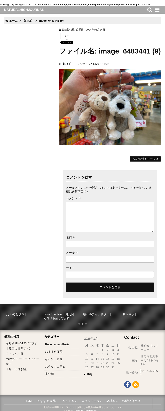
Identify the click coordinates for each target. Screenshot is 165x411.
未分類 (49, 374)
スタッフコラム (55, 366)
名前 (71, 237)
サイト (70, 268)
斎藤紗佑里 (68, 29)
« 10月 (88, 374)
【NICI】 (66, 64)
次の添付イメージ (145, 159)
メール (72, 252)
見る (67, 36)
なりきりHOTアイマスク (22, 343)
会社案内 (112, 401)
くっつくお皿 (14, 353)
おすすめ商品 (53, 352)
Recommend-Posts (57, 344)
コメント (73, 198)
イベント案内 (53, 359)
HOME (29, 401)
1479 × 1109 (101, 64)
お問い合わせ (131, 401)
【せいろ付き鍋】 (17, 369)
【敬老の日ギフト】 (19, 348)
